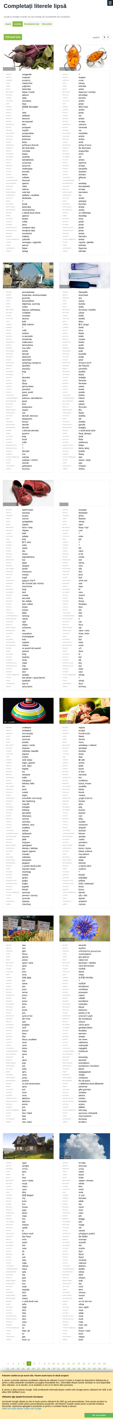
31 (58, 1368)
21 (7, 1368)
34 (74, 1368)
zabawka (16, 857)
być (70, 639)
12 (63, 1363)
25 (28, 1368)
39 (99, 1368)
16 (84, 1363)
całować (72, 857)
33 (68, 1368)
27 (38, 1368)
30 (54, 1368)
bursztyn (72, 204)
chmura (72, 1292)
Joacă (8, 24)
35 (79, 1368)
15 (78, 1363)
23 (18, 1368)
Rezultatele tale (31, 24)
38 (94, 1368)
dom (14, 1292)
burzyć (15, 421)
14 (73, 1363)
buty (14, 639)
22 (13, 1368)
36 (84, 1368)
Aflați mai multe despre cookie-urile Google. (22, 1408)
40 (104, 1368)
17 (89, 1363)
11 (58, 1363)
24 (23, 1368)
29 (49, 1368)
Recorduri (47, 24)
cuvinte (17, 24)
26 (33, 1368)
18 (94, 1363)
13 (68, 1363)
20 (104, 1363)
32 (63, 1368)
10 (53, 1363)
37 (89, 1368)
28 (43, 1368)
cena (14, 1074)
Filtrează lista (12, 37)
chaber (72, 1074)
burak (15, 204)
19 (99, 1363)
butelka (72, 421)
